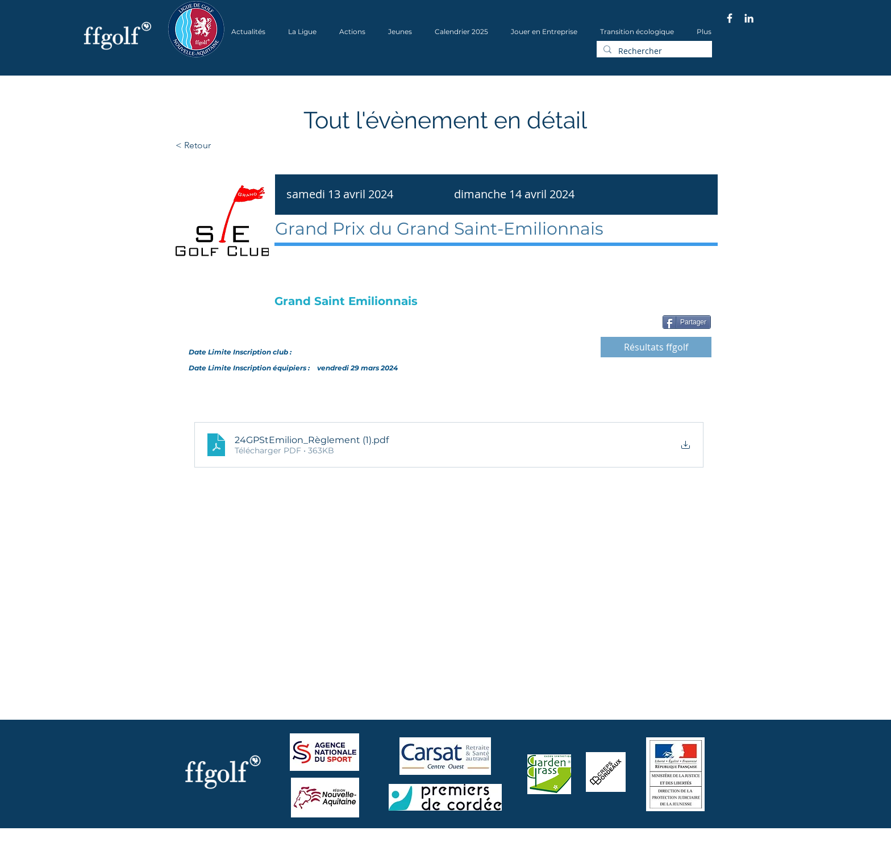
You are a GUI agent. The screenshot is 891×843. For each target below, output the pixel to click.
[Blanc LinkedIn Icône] (749, 18)
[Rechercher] (653, 51)
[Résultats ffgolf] (656, 347)
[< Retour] (229, 145)
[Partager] (687, 322)
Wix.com (321, 839)
